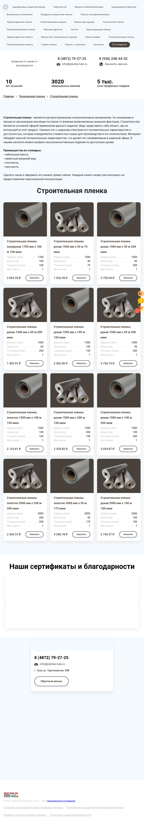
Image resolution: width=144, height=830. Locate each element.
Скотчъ (74, 29)
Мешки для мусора (84, 22)
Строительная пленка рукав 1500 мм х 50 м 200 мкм (118, 247)
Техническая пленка (113, 22)
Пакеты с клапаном (75, 44)
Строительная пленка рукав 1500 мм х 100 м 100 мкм (69, 332)
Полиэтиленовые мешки (53, 22)
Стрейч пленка (49, 44)
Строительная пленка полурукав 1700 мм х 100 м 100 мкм (24, 247)
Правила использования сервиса (24, 815)
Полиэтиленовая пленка (121, 37)
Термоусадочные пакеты (20, 37)
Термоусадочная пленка (19, 22)
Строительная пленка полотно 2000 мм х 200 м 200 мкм (24, 503)
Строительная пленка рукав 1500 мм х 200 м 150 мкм (69, 418)
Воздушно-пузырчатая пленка (56, 14)
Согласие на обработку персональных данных (33, 807)
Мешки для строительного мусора (59, 37)
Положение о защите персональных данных (94, 807)
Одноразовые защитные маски (28, 7)
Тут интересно (119, 44)
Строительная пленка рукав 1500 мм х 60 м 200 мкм (24, 332)
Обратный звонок (51, 681)
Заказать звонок (116, 64)
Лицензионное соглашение (61, 801)
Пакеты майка (92, 37)
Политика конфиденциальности (70, 815)
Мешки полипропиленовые (89, 7)
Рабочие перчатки (52, 29)
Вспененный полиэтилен (20, 14)
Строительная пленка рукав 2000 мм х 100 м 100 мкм (116, 503)
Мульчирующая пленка (98, 29)
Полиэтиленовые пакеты (20, 44)
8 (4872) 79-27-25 (72, 59)
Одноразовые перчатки (123, 7)
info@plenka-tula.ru (74, 64)
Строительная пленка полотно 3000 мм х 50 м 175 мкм (70, 503)
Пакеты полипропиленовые (95, 14)
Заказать (34, 277)
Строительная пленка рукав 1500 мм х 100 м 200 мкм (116, 418)
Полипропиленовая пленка (21, 29)
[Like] (141, 295)
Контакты (99, 44)
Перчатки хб (60, 7)
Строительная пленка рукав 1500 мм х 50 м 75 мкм (70, 247)
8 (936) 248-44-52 (113, 59)
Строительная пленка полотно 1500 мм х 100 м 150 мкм (24, 418)
